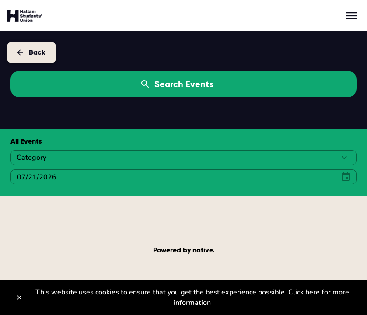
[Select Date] (171, 177)
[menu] (351, 15)
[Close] (19, 297)
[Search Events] (183, 84)
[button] (183, 157)
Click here (304, 292)
